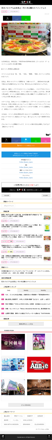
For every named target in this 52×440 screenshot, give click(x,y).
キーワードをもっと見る (43, 429)
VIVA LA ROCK (26, 420)
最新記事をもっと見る (30, 324)
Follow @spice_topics (26, 162)
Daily (8, 290)
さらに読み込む (31, 405)
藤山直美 (6, 416)
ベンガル (14, 420)
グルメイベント (8, 206)
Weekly (26, 290)
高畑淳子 (29, 416)
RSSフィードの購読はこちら (33, 145)
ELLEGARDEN (38, 424)
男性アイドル (18, 416)
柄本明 (5, 420)
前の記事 (6, 195)
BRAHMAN (25, 424)
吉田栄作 (39, 416)
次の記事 (46, 195)
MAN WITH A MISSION (10, 424)
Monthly (43, 290)
